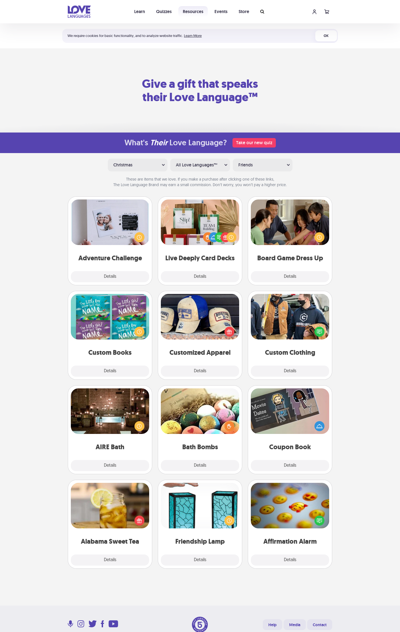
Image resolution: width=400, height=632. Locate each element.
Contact (320, 624)
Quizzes (164, 11)
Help (272, 624)
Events (221, 11)
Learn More (193, 35)
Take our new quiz (254, 143)
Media (294, 624)
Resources (193, 11)
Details (110, 276)
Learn (139, 11)
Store (244, 11)
